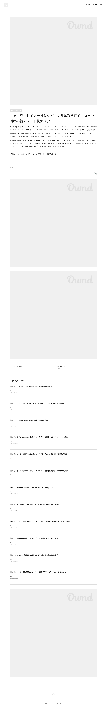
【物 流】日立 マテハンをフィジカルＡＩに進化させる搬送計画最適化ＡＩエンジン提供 (40, 522)
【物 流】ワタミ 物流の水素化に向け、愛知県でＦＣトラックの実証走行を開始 (37, 403)
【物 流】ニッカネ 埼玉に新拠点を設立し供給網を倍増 (29, 420)
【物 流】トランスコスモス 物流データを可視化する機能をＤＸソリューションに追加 (39, 437)
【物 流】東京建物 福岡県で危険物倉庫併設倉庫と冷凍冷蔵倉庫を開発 (34, 556)
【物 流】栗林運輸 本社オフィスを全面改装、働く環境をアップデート (34, 488)
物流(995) (12, 167)
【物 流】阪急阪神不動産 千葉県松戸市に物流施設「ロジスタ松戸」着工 (34, 540)
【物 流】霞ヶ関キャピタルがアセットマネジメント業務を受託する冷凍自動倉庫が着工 (39, 471)
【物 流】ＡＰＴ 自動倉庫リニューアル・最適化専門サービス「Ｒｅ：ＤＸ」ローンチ (39, 573)
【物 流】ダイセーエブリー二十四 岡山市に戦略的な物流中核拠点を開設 (34, 505)
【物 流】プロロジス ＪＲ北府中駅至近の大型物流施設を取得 (31, 386)
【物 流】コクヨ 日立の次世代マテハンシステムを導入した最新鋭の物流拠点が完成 (38, 454)
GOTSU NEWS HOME (94, 5)
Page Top (53, 696)
